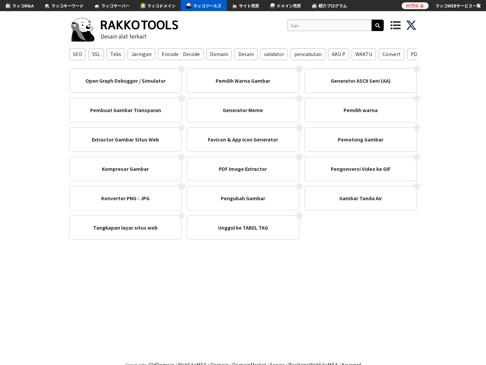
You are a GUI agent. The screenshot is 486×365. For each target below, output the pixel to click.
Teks (115, 54)
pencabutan (308, 54)
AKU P (338, 54)
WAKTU (363, 54)
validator (274, 54)
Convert (391, 54)
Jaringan (141, 54)
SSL (96, 54)
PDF (415, 54)
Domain (219, 54)
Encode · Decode (181, 54)
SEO (77, 54)
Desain (246, 54)
